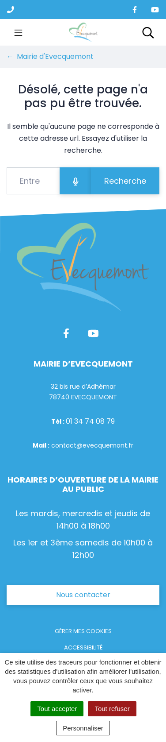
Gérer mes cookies (83, 631)
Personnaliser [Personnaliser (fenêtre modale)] (83, 728)
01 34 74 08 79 (90, 421)
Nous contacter (83, 595)
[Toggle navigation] (18, 32)
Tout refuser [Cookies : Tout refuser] (111, 708)
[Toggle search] (148, 32)
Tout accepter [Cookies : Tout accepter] (57, 708)
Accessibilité (83, 647)
